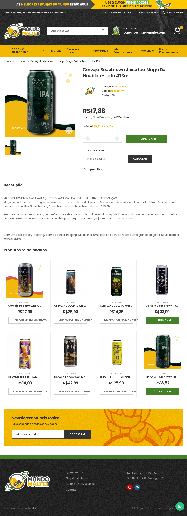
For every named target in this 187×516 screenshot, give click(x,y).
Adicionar (162, 320)
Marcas (56, 50)
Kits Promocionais (122, 51)
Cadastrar (178, 12)
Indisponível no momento (26, 320)
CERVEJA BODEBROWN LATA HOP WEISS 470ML (130, 306)
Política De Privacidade (80, 484)
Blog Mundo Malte (111, 12)
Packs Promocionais (168, 51)
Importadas (100, 50)
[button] (25, 51)
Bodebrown (117, 91)
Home (7, 61)
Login (166, 12)
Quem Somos (74, 472)
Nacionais (147, 50)
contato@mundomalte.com (144, 32)
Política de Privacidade (147, 12)
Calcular (140, 159)
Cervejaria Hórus (74, 51)
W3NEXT (33, 508)
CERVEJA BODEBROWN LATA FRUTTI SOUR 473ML (39, 377)
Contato (128, 12)
